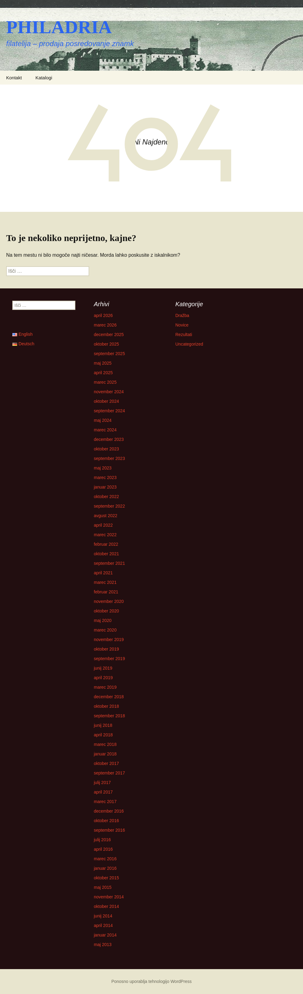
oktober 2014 (106, 906)
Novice (182, 325)
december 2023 (109, 439)
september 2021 (109, 563)
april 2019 (103, 677)
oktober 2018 (106, 706)
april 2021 (103, 572)
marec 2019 (105, 687)
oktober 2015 (106, 877)
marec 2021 (105, 582)
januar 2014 (105, 935)
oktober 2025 (106, 344)
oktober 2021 (106, 553)
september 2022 (109, 506)
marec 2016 (105, 858)
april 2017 (103, 792)
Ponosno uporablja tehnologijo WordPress (151, 981)
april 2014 (103, 925)
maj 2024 (103, 420)
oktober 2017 (106, 763)
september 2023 (109, 458)
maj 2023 (103, 467)
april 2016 (103, 849)
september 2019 (109, 658)
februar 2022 (106, 544)
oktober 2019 (106, 649)
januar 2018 (105, 753)
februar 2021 (106, 591)
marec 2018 (105, 744)
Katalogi (43, 77)
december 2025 (109, 334)
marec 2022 (105, 534)
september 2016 (109, 830)
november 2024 (109, 391)
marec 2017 (105, 801)
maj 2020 (103, 620)
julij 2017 (102, 782)
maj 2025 (103, 363)
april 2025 (103, 372)
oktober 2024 (106, 401)
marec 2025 (105, 382)
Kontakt (14, 77)
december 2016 (109, 811)
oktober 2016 (106, 820)
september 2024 (109, 410)
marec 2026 (105, 325)
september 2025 (109, 353)
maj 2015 (103, 887)
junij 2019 (103, 668)
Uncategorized (189, 344)
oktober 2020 (106, 610)
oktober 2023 (106, 448)
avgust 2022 (105, 515)
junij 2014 (103, 915)
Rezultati (183, 334)
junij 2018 (103, 725)
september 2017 (109, 772)
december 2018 (109, 696)
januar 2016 (105, 868)
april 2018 (103, 734)
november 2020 (109, 601)
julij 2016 (102, 839)
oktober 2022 (106, 496)
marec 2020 (105, 630)
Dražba (182, 315)
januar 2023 (105, 487)
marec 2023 (105, 477)
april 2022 (103, 525)
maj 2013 (103, 944)
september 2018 (109, 715)
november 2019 (109, 639)
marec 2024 (105, 429)
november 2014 (109, 896)
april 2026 (103, 315)
